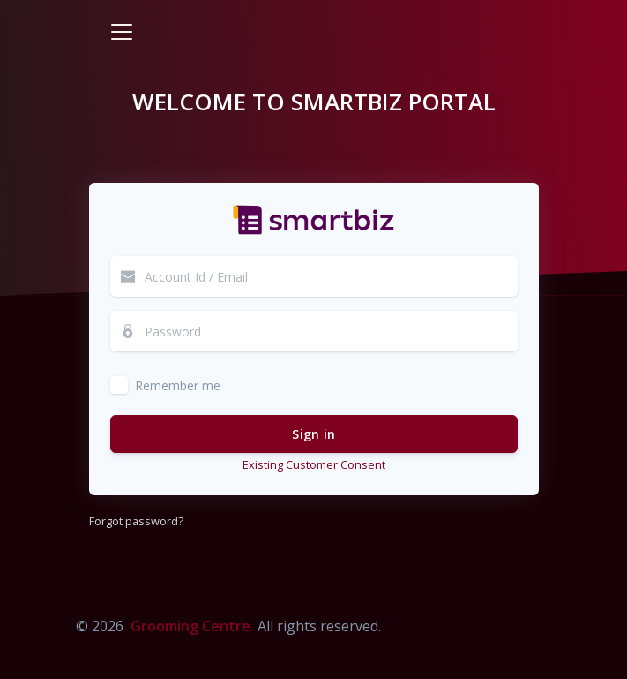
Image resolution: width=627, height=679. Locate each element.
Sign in (313, 434)
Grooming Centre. (192, 626)
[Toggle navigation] (121, 31)
